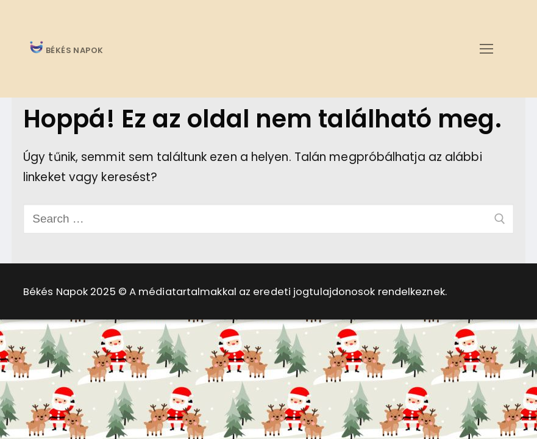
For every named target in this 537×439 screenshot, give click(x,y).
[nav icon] (486, 48)
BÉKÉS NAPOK (74, 51)
